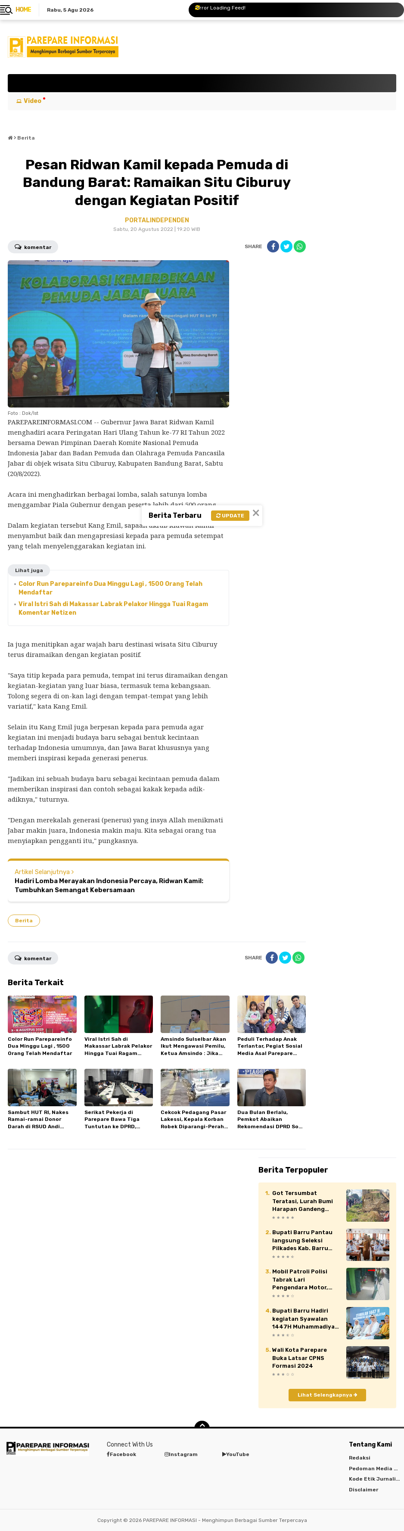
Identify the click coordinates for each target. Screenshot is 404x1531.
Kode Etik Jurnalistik (376, 1479)
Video (32, 101)
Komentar (33, 246)
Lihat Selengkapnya (327, 1395)
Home (23, 9)
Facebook (121, 1454)
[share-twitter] (286, 246)
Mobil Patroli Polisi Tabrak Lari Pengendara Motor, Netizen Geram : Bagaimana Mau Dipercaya (300, 1279)
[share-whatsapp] (300, 246)
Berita (24, 921)
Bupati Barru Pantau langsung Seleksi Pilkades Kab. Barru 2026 (302, 1240)
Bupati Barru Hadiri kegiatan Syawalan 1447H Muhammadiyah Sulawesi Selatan (305, 1319)
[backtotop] (202, 1428)
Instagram (181, 1454)
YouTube (235, 1454)
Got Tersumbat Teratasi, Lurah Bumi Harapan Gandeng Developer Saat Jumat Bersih (305, 1201)
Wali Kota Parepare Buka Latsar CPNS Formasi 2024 (299, 1358)
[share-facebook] (273, 246)
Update (230, 516)
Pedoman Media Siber (376, 1469)
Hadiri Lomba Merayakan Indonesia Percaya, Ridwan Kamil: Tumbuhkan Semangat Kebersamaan (109, 885)
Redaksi (359, 1458)
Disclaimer (363, 1490)
